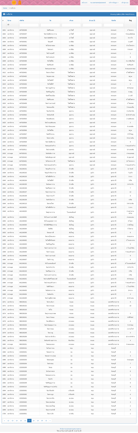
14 (17, 420)
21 (46, 420)
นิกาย (9, 20)
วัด (50, 20)
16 (25, 420)
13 (12, 420)
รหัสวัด (21, 20)
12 (8, 420)
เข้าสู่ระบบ (124, 2)
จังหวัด (113, 20)
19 (38, 420)
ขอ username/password (98, 2)
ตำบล (71, 20)
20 (42, 420)
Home (5, 8)
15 (21, 420)
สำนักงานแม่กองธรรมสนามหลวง (70, 429)
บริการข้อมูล (113, 2)
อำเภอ (92, 20)
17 (29, 420)
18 (33, 420)
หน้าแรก (84, 2)
